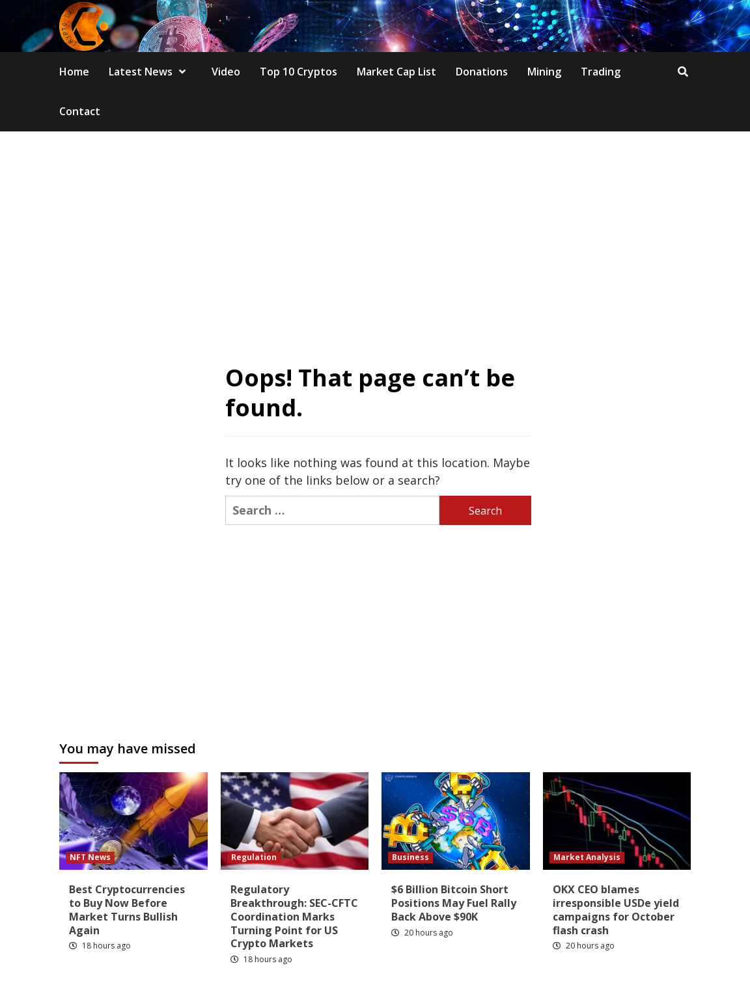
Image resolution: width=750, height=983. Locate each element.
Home (74, 71)
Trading (600, 71)
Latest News (150, 71)
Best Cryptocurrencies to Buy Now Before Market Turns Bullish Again (127, 909)
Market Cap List (396, 71)
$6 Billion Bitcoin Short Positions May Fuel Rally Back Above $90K (453, 903)
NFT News (90, 857)
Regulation (254, 857)
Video (226, 71)
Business (410, 857)
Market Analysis (586, 857)
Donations (482, 71)
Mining (544, 71)
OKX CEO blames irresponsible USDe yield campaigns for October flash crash (616, 909)
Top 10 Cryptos (298, 71)
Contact (79, 111)
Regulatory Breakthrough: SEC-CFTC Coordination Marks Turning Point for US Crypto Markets (294, 916)
